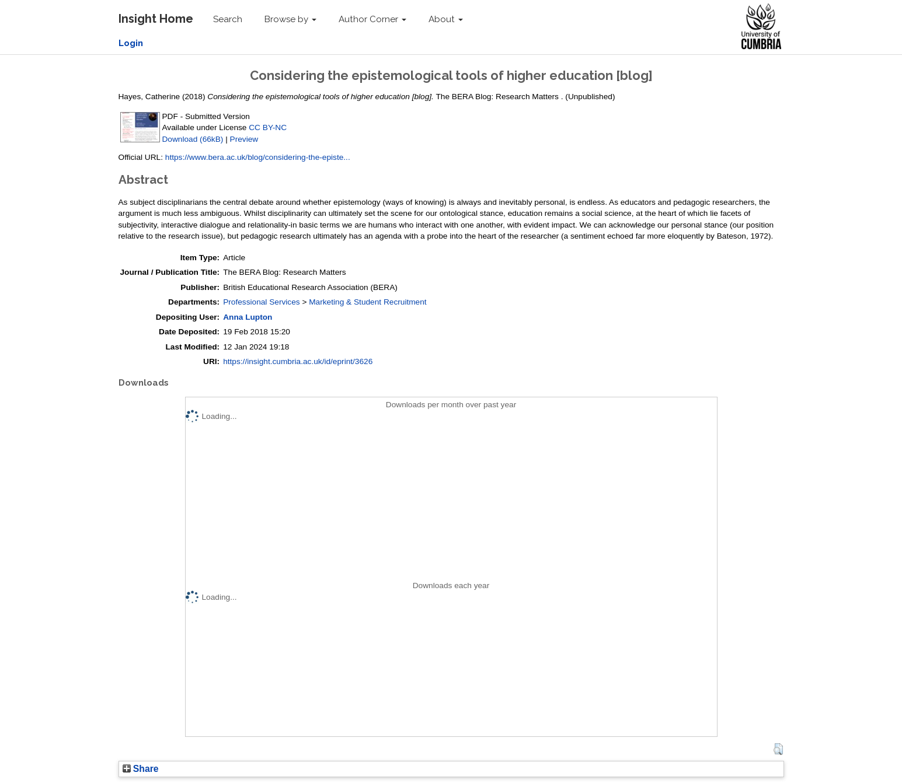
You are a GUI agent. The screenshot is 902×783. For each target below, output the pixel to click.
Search (227, 19)
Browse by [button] (290, 19)
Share (141, 769)
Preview (244, 139)
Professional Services (261, 302)
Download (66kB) (193, 139)
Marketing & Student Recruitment (367, 302)
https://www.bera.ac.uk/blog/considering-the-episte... (257, 157)
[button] (778, 749)
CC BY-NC (268, 127)
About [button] (446, 19)
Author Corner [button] (372, 19)
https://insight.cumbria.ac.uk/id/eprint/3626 (297, 361)
